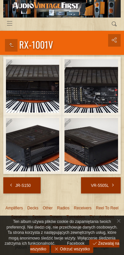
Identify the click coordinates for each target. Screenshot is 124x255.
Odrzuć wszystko (74, 249)
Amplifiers (14, 208)
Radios (63, 208)
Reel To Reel (107, 208)
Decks (32, 208)
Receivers (82, 208)
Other (48, 208)
